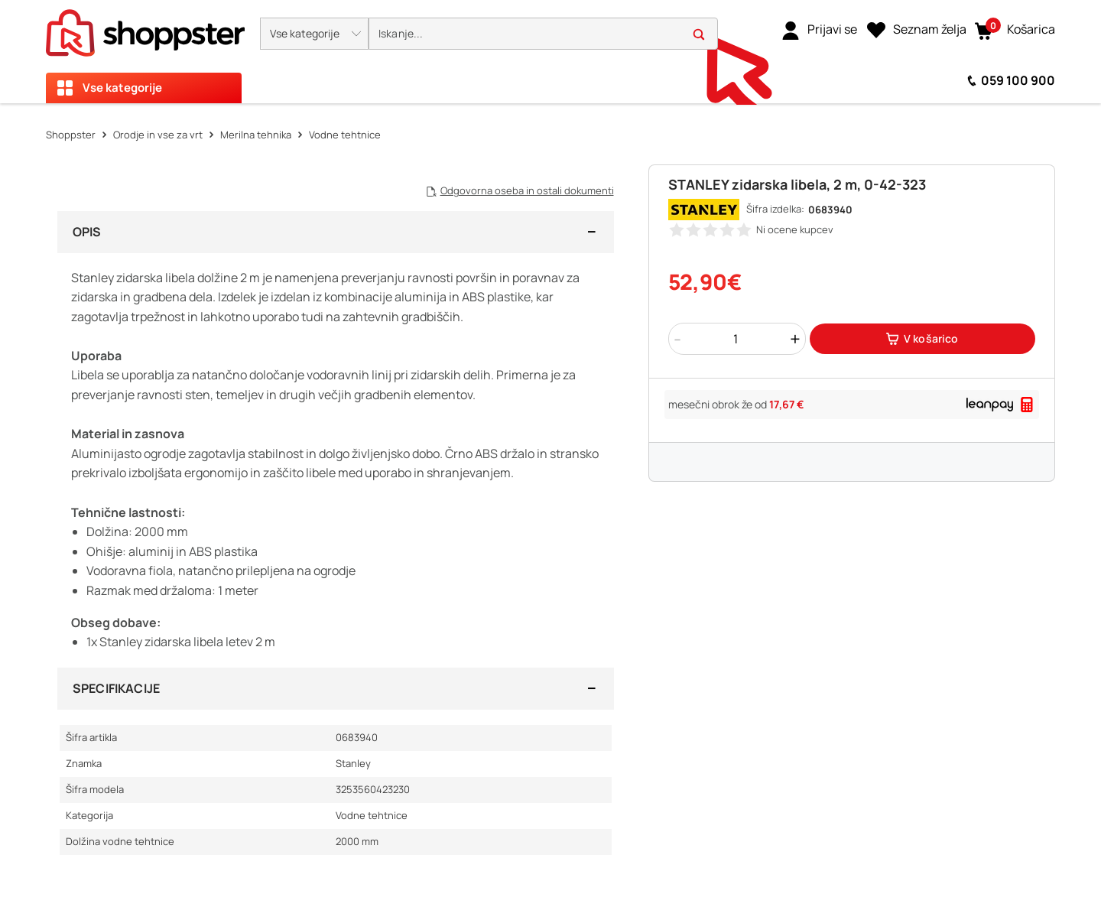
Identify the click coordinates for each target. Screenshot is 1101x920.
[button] (314, 34)
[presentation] (550, 51)
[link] (819, 30)
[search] (543, 34)
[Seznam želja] (916, 30)
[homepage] (145, 28)
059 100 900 (1018, 80)
